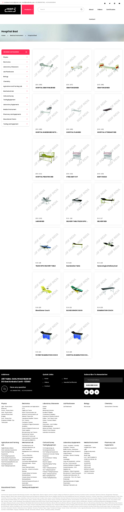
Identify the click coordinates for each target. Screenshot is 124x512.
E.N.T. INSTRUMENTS (90, 457)
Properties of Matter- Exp (7, 420)
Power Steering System (28, 467)
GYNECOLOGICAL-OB (90, 459)
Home (46, 378)
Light (85, 449)
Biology (15, 77)
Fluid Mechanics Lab (27, 445)
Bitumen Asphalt (47, 462)
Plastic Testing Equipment (49, 473)
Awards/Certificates (70, 382)
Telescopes (4, 422)
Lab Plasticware (15, 72)
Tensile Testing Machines (49, 477)
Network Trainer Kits (27, 416)
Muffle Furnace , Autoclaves (70, 449)
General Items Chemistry (111, 406)
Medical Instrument (17, 35)
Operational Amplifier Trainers (30, 418)
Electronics (15, 62)
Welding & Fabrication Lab (70, 485)
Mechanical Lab (15, 91)
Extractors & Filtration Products (51, 416)
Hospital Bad (87, 445)
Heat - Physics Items (6, 412)
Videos (99, 9)
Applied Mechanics (27, 485)
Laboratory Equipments (15, 105)
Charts (3, 490)
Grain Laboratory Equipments (9, 450)
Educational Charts (15, 119)
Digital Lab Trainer (27, 410)
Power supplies (26, 430)
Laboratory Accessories (49, 432)
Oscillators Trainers (27, 422)
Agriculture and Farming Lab (15, 86)
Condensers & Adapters (49, 414)
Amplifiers (24, 426)
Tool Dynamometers (27, 457)
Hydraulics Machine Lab (28, 447)
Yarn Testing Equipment (49, 470)
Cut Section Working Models (29, 461)
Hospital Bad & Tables (90, 447)
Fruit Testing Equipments (8, 456)
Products (28, 9)
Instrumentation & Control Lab (30, 438)
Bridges (3, 416)
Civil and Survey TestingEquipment (15, 98)
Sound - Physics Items (7, 410)
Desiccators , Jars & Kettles (50, 424)
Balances (3, 408)
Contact (92, 19)
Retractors (87, 453)
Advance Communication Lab (30, 414)
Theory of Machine (27, 455)
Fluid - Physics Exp (6, 418)
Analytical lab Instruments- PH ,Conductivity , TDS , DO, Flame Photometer (71, 477)
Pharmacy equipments (111, 448)
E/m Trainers (25, 420)
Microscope (87, 406)
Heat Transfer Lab (26, 449)
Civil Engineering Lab (48, 448)
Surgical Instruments (89, 451)
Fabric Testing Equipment (49, 467)
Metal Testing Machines (49, 475)
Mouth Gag (87, 455)
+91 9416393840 (27, 390)
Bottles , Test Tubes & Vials (50, 418)
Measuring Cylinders (48, 410)
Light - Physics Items (6, 406)
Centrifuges (66, 459)
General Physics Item (7, 414)
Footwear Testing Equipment (50, 471)
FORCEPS (87, 461)
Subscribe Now (92, 385)
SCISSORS (87, 463)
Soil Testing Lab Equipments (50, 452)
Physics (15, 57)
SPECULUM (87, 465)
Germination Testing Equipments (10, 460)
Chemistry (15, 81)
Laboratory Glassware (15, 67)
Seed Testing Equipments (8, 466)
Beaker (45, 406)
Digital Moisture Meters (7, 448)
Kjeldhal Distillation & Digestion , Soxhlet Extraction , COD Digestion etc (72, 467)
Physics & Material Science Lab (30, 428)
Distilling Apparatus (48, 426)
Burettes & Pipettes (48, 412)
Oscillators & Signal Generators (30, 424)
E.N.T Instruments (89, 473)
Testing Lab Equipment (15, 124)
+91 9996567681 (15, 390)
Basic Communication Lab (29, 412)
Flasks (44, 408)
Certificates (110, 9)
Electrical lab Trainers (28, 434)
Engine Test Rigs (26, 459)
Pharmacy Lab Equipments (15, 114)
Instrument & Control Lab (28, 436)
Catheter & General (89, 471)
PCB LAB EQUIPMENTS (28, 440)
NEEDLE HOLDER (89, 469)
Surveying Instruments (49, 450)
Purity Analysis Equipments (8, 458)
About (91, 9)
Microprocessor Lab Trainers (29, 432)
